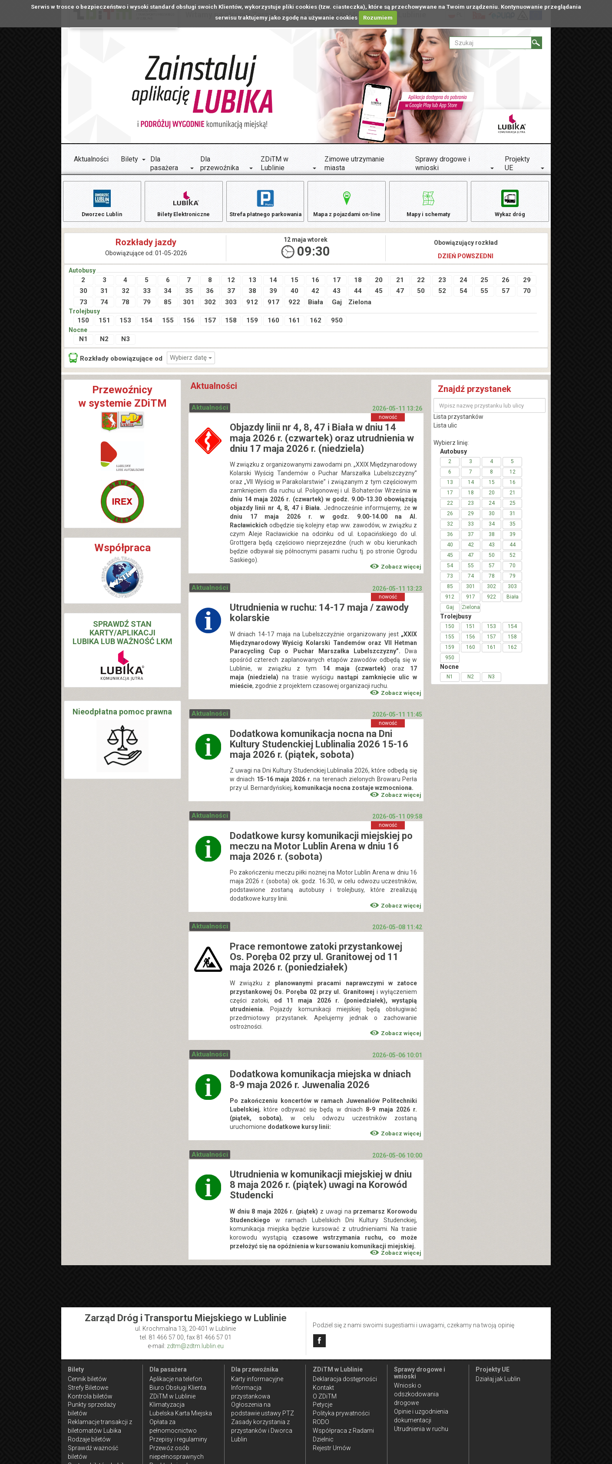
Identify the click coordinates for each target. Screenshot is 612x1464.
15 (294, 286)
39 (273, 296)
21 (400, 286)
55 (484, 296)
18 (358, 286)
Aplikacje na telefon (175, 1378)
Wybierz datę (191, 363)
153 (125, 326)
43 (337, 296)
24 (463, 286)
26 (505, 286)
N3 (125, 345)
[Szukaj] (536, 42)
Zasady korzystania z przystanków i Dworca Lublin (261, 1430)
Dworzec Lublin (102, 203)
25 (484, 286)
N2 (104, 345)
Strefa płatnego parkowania (265, 207)
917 (273, 308)
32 (125, 296)
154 (146, 326)
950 (337, 326)
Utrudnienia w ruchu (421, 1428)
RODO (321, 1421)
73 (83, 308)
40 (294, 296)
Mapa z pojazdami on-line (346, 203)
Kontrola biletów (90, 1396)
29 (527, 286)
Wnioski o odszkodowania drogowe (416, 1394)
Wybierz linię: (451, 448)
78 (125, 308)
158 (231, 326)
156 (189, 326)
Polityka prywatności (341, 1413)
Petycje (322, 1404)
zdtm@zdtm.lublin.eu (195, 1345)
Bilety (129, 159)
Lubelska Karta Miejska (180, 1413)
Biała (315, 308)
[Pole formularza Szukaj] (490, 42)
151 (104, 326)
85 (168, 308)
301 (189, 308)
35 (189, 296)
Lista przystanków (458, 422)
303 (231, 308)
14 (273, 286)
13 (252, 286)
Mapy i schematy (428, 203)
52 (442, 296)
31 (104, 296)
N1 (83, 345)
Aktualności (91, 159)
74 (104, 308)
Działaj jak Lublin (498, 1378)
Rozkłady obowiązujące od (115, 363)
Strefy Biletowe (88, 1387)
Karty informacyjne (257, 1378)
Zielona (358, 308)
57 (505, 296)
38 (252, 296)
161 (294, 326)
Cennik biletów (87, 1378)
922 (294, 308)
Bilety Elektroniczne (183, 203)
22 (421, 286)
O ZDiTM (325, 1396)
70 (527, 296)
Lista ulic (445, 431)
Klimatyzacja (167, 1404)
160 (273, 326)
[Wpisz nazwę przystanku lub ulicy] (489, 411)
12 (231, 286)
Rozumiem (378, 17)
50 (421, 296)
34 (168, 296)
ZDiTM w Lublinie (274, 163)
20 (379, 286)
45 (379, 296)
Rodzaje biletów (89, 1439)
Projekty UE (517, 163)
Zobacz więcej (395, 572)
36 (210, 296)
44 (358, 296)
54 (463, 296)
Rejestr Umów (332, 1447)
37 (231, 296)
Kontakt (323, 1387)
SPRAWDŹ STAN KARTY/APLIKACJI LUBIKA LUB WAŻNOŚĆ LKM (122, 638)
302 (210, 308)
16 (315, 286)
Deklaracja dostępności (345, 1378)
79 (147, 308)
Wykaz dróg (510, 203)
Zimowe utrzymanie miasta (354, 163)
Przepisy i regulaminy (178, 1439)
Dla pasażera (164, 163)
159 (252, 326)
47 (400, 296)
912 (252, 308)
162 (315, 326)
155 (168, 326)
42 (315, 296)
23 (442, 286)
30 (83, 296)
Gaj (337, 308)
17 (337, 286)
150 (83, 326)
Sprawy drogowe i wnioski (442, 163)
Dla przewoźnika (219, 163)
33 (147, 296)
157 (210, 326)
